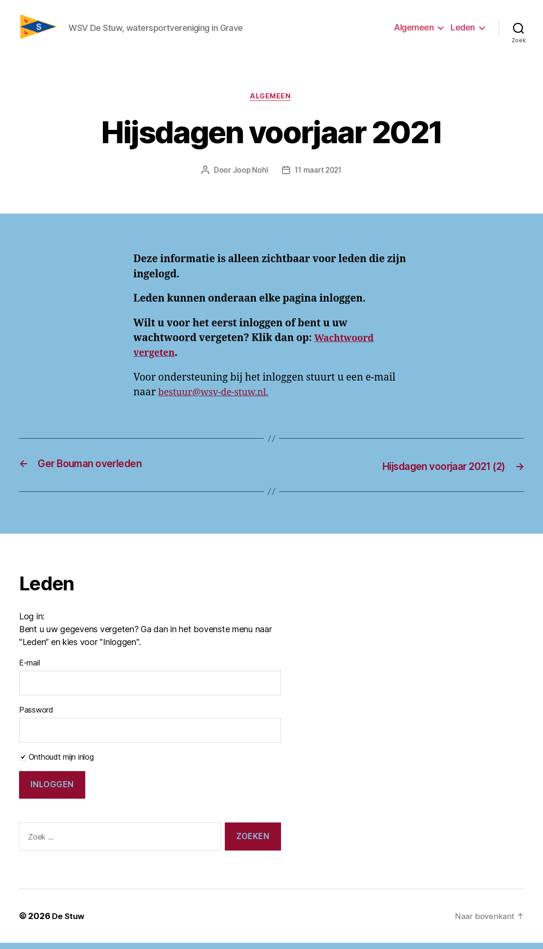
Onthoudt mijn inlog (56, 763)
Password (36, 716)
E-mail (29, 669)
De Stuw (69, 922)
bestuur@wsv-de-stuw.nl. (218, 399)
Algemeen (413, 30)
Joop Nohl (249, 177)
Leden (463, 30)
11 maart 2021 (318, 177)
